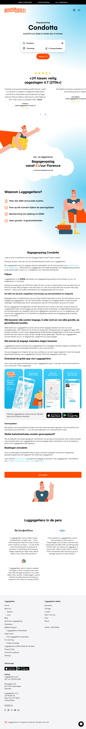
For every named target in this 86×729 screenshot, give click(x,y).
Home (6, 605)
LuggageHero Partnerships (17, 630)
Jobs (9, 615)
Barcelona (48, 605)
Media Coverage (13, 643)
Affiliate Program (10, 627)
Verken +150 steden (52, 627)
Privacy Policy (9, 649)
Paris (46, 618)
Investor (10, 612)
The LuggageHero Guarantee (18, 637)
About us (7, 608)
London (47, 612)
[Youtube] (15, 710)
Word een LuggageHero (13, 621)
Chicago (48, 608)
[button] (81, 724)
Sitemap (7, 655)
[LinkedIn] (18, 710)
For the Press (9, 640)
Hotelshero (8, 624)
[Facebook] (5, 710)
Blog (6, 618)
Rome (47, 621)
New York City (50, 615)
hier (26, 430)
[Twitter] (8, 710)
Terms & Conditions (11, 652)
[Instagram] (11, 710)
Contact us (8, 705)
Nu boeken (43, 475)
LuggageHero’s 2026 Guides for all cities (19, 646)
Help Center (8, 633)
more (39, 99)
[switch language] (74, 10)
